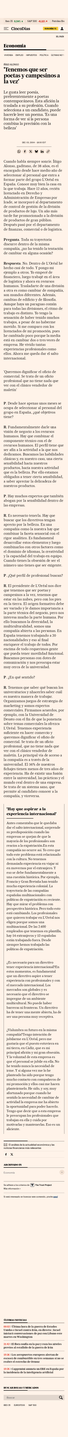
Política (44, 55)
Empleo (19, 55)
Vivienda (8, 55)
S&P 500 (32, 21)
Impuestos (31, 55)
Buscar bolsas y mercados (21, 1387)
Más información (12, 1188)
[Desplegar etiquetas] (61, 1172)
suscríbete (51, 28)
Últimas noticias (15, 1320)
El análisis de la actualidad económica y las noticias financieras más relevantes (29, 1146)
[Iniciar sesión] (61, 28)
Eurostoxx (19, 1405)
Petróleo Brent (59, 21)
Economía (15, 46)
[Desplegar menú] (6, 28)
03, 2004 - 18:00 (34, 142)
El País (59, 36)
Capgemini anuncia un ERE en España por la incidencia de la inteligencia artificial (34, 1370)
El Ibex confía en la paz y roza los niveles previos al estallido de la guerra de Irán (33, 1345)
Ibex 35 (9, 21)
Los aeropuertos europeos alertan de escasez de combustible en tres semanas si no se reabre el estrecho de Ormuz (34, 1358)
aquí (55, 1196)
